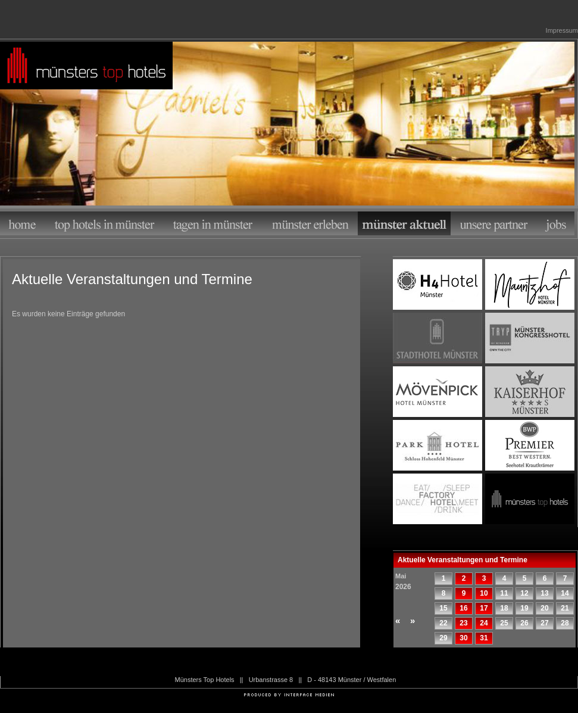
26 (524, 623)
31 (484, 638)
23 (463, 623)
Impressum (562, 30)
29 (443, 638)
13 (544, 593)
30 (463, 638)
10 (484, 593)
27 (544, 623)
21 (564, 608)
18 (504, 608)
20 (544, 608)
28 (564, 623)
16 (463, 608)
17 (484, 608)
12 (524, 593)
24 (484, 623)
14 (564, 593)
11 (504, 593)
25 (504, 623)
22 (443, 623)
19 (524, 608)
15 (443, 608)
